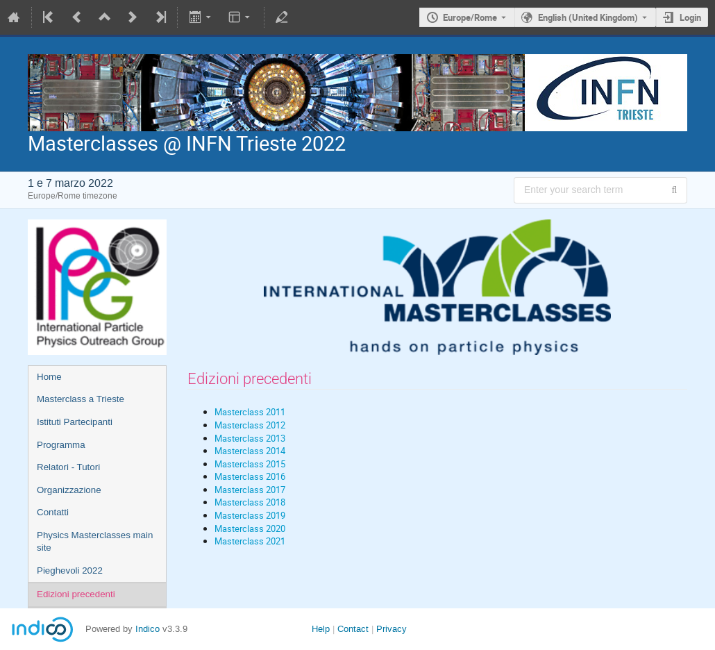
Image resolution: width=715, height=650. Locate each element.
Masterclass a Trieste (80, 399)
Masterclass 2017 (249, 489)
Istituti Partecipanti (74, 422)
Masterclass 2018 (249, 502)
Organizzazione (69, 490)
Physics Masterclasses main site (95, 541)
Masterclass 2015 (249, 464)
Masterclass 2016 (249, 476)
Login (690, 17)
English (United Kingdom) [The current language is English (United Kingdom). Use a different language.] (588, 17)
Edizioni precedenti (76, 594)
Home (49, 377)
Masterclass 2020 (249, 528)
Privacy (391, 629)
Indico (147, 629)
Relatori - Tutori (68, 467)
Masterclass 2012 (249, 425)
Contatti (53, 512)
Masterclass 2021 (249, 541)
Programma (61, 445)
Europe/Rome (470, 17)
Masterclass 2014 (249, 450)
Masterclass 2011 (249, 412)
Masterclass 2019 (249, 515)
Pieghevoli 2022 (70, 570)
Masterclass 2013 (249, 438)
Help (321, 629)
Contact (353, 629)
